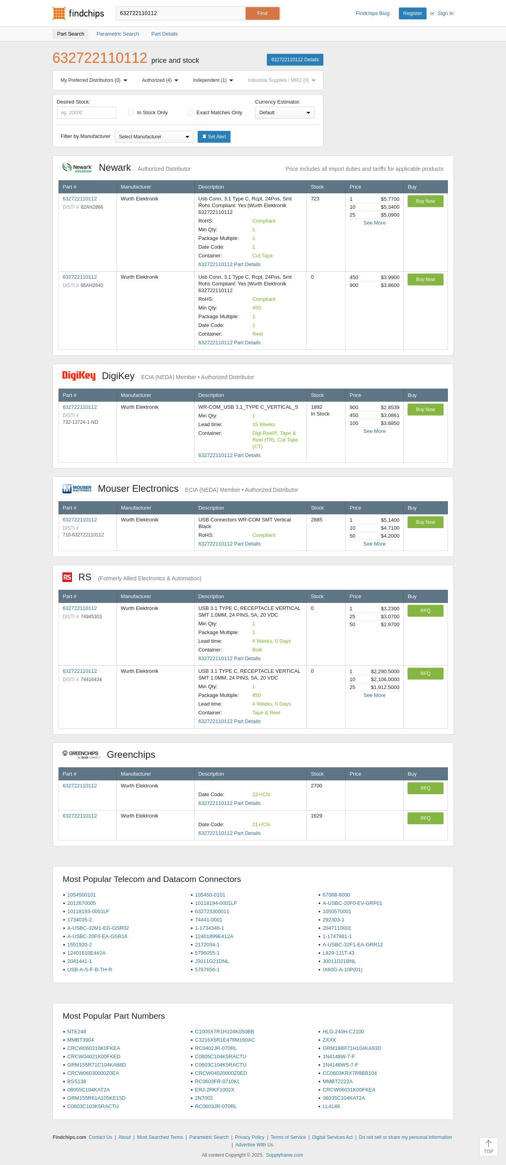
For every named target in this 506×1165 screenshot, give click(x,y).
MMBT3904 (80, 1040)
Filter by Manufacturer (86, 136)
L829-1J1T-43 (338, 953)
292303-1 (333, 920)
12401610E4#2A (86, 953)
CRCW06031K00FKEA (349, 1090)
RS (132, 577)
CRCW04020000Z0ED (221, 1073)
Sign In (445, 13)
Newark (126, 167)
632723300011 (212, 911)
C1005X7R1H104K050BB (224, 1032)
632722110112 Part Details (229, 264)
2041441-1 (79, 961)
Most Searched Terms (160, 1137)
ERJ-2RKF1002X (214, 1090)
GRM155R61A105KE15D (96, 1098)
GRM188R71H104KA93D (352, 1048)
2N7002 (204, 1098)
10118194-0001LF (216, 903)
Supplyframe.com (284, 1155)
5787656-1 (207, 969)
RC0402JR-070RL (216, 1048)
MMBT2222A (338, 1081)
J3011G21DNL (212, 961)
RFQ (425, 611)
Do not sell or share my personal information (405, 1137)
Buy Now (425, 201)
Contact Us (100, 1137)
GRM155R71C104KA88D (96, 1065)
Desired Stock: (87, 109)
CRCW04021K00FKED (93, 1056)
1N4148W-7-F (339, 1056)
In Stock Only (148, 112)
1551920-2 (79, 945)
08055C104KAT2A (88, 1090)
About (124, 1137)
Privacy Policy (249, 1137)
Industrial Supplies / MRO (283, 80)
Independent (215, 80)
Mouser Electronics (180, 488)
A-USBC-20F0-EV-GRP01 (352, 903)
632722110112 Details (295, 59)
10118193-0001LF (88, 911)
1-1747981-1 (337, 936)
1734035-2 (79, 920)
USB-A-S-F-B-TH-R (89, 969)
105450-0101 (210, 895)
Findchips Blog (372, 13)
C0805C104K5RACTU (220, 1056)
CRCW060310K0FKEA (93, 1048)
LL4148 (331, 1106)
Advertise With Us (254, 1145)
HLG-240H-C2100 (343, 1032)
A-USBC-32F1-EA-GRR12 (353, 945)
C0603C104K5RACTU (220, 1065)
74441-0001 (208, 920)
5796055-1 (207, 953)
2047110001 (337, 928)
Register (412, 13)
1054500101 (81, 895)
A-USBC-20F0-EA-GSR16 (97, 936)
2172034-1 (207, 945)
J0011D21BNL (339, 961)
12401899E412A (214, 936)
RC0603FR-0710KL (217, 1081)
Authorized (161, 80)
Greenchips (113, 754)
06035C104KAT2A (344, 1098)
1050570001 (337, 911)
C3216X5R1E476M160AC (225, 1040)
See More (374, 223)
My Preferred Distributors (95, 80)
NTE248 (76, 1032)
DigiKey (158, 375)
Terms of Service (288, 1137)
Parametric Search (208, 1137)
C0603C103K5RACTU (93, 1106)
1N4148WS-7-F (340, 1065)
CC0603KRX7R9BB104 (350, 1073)
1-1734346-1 (209, 928)
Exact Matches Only (215, 112)
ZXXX (329, 1040)
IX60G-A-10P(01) (342, 969)
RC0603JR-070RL (216, 1106)
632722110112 (80, 199)
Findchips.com (78, 13)
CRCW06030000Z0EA (93, 1073)
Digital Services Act (332, 1137)
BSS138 (76, 1081)
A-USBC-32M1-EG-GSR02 (98, 928)
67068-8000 (336, 895)
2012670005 (81, 903)
